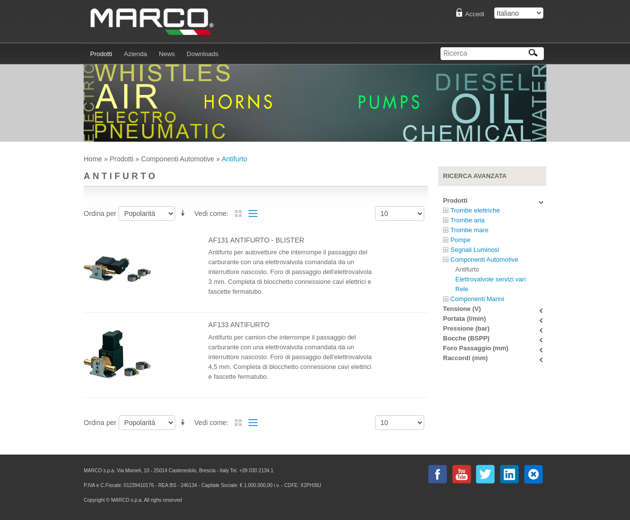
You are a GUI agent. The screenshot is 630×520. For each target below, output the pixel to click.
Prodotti (121, 159)
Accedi (474, 14)
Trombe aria (467, 220)
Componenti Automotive (178, 159)
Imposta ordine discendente (184, 211)
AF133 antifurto (238, 325)
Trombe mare (469, 230)
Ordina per (100, 213)
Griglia (238, 213)
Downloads (202, 54)
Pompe (460, 240)
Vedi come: (211, 213)
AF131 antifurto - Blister (256, 240)
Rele (462, 289)
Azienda (135, 54)
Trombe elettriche (475, 210)
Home (93, 159)
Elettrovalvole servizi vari (490, 279)
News (167, 54)
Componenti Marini (477, 299)
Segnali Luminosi (474, 249)
